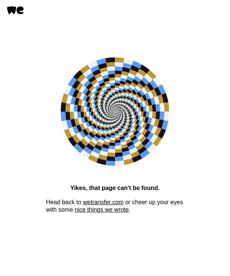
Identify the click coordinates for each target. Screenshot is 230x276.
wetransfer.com (103, 202)
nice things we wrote (101, 209)
